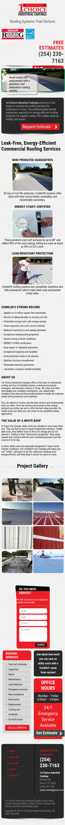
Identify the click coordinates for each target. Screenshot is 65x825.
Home (12, 751)
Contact (14, 775)
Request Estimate (36, 126)
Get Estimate (46, 733)
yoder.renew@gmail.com (51, 790)
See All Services (17, 727)
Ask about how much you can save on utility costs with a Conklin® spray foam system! (48, 663)
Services (14, 757)
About (12, 769)
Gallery (13, 763)
